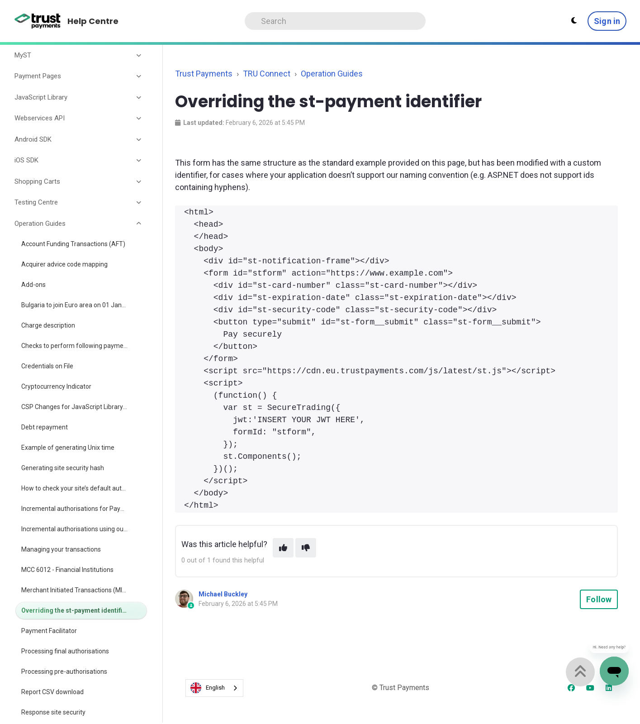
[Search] (335, 21)
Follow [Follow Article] (599, 599)
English (207, 687)
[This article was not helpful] (305, 547)
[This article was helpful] (283, 547)
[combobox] (214, 688)
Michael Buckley (223, 594)
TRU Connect (266, 73)
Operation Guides (332, 73)
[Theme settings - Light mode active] (574, 21)
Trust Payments (203, 73)
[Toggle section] (139, 55)
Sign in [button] (607, 21)
